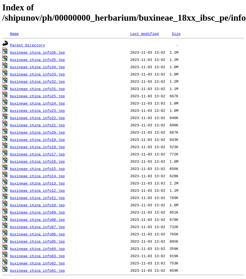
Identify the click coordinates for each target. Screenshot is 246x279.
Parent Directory (27, 45)
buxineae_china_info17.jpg (37, 154)
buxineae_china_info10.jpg (37, 204)
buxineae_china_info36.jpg (37, 52)
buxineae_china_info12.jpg (37, 190)
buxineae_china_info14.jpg (37, 175)
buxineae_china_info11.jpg (37, 197)
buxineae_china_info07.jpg (37, 226)
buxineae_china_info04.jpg (37, 248)
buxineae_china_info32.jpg (37, 81)
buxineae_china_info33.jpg (37, 74)
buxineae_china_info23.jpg (37, 110)
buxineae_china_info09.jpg (37, 212)
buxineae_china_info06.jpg (37, 234)
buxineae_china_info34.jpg (37, 66)
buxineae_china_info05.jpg (37, 241)
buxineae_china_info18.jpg (37, 146)
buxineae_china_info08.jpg (37, 219)
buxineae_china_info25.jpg (37, 95)
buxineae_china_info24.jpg (37, 103)
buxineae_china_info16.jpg (37, 161)
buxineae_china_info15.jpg (37, 168)
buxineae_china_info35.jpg (37, 59)
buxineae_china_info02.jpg (37, 263)
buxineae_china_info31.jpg (37, 88)
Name (14, 33)
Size (176, 33)
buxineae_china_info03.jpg (37, 255)
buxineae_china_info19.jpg (37, 139)
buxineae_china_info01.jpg (37, 270)
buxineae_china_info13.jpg (37, 183)
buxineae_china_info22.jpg (37, 117)
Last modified (144, 33)
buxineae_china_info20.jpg (37, 132)
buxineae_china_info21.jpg (37, 124)
